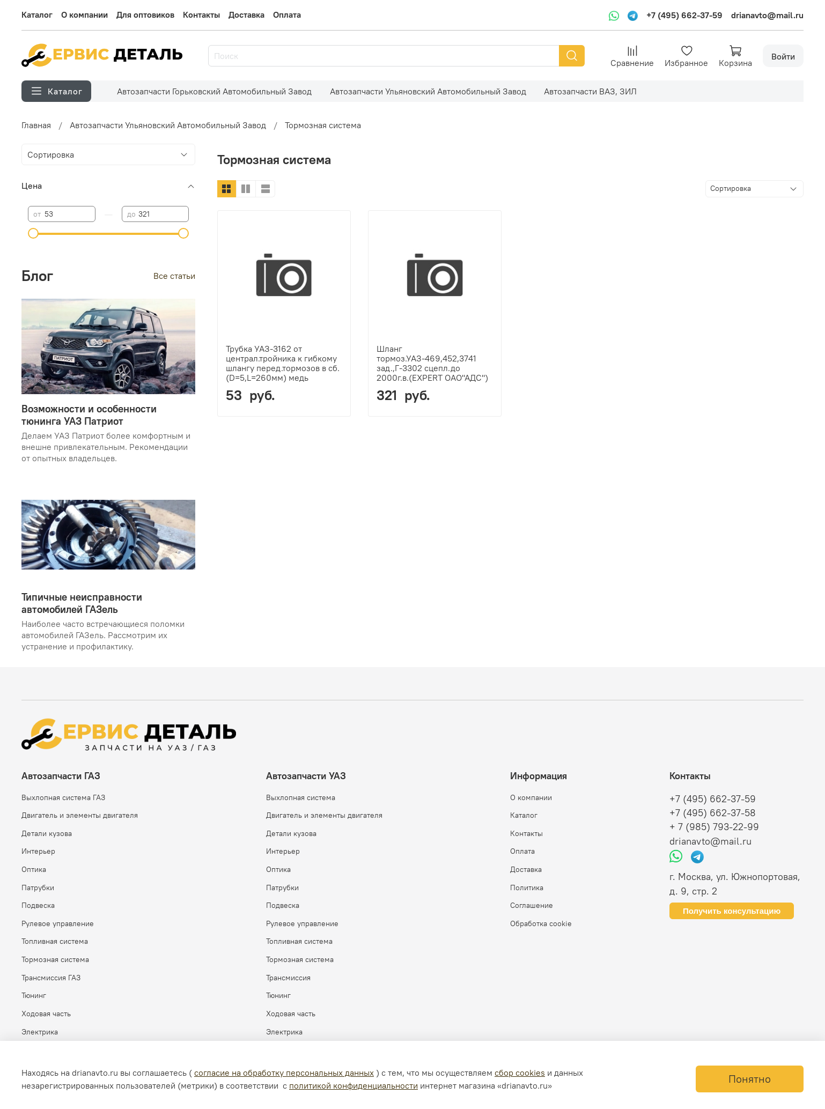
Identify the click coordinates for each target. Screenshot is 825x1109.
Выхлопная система (300, 797)
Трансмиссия (288, 977)
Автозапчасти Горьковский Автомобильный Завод (214, 91)
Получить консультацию (731, 910)
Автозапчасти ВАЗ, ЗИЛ (590, 91)
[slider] (33, 233)
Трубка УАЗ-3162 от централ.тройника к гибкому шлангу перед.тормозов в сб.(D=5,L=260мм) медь (283, 363)
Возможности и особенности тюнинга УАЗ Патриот (89, 414)
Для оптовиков (145, 14)
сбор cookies (520, 1072)
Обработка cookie (541, 923)
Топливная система (54, 941)
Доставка (246, 14)
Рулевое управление (57, 923)
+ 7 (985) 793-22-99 (714, 827)
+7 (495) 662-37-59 (684, 15)
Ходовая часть (46, 1013)
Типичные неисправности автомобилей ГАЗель (81, 603)
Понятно (749, 1078)
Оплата (287, 14)
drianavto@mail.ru (767, 15)
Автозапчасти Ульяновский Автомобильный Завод (428, 91)
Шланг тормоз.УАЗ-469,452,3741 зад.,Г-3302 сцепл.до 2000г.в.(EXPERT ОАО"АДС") (432, 363)
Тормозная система (55, 959)
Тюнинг (33, 995)
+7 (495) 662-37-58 (712, 813)
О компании (84, 14)
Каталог (37, 14)
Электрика (39, 1032)
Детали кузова (46, 833)
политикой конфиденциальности (353, 1085)
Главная (36, 125)
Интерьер (38, 851)
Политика (526, 887)
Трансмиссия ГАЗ (50, 977)
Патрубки (37, 887)
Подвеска (38, 905)
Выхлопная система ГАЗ (63, 797)
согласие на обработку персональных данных (284, 1072)
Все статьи (174, 275)
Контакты (201, 14)
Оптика (33, 869)
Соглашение (531, 905)
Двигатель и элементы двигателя (79, 815)
